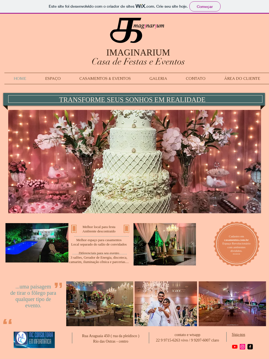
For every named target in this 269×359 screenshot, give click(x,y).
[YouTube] (235, 346)
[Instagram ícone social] (242, 346)
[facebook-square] (250, 346)
